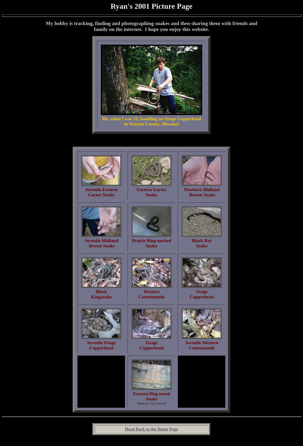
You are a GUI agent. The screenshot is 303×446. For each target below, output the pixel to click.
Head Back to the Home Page (151, 429)
